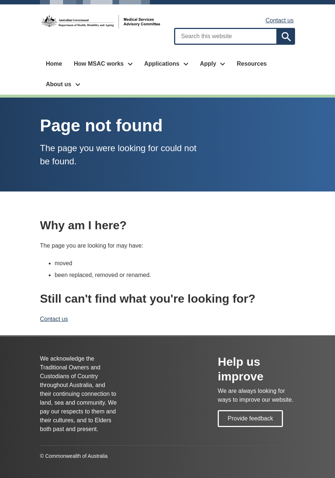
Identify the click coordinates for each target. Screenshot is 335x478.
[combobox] (225, 36)
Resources (252, 64)
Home (54, 64)
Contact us (280, 20)
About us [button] (58, 84)
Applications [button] (161, 64)
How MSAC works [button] (99, 64)
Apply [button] (208, 64)
